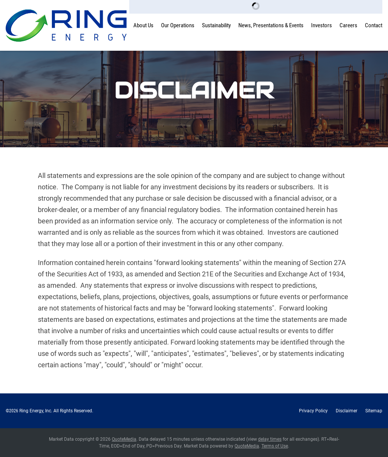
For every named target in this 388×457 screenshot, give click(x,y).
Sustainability (216, 25)
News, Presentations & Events (271, 25)
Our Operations (177, 25)
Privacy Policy (313, 411)
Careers (348, 25)
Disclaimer (346, 411)
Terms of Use (274, 446)
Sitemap (373, 411)
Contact (373, 25)
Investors (321, 25)
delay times (270, 439)
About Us (143, 25)
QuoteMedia (124, 439)
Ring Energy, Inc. (35, 410)
